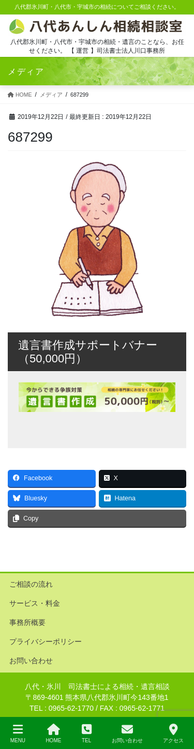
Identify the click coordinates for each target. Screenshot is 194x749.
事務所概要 (27, 622)
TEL (87, 733)
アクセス (173, 733)
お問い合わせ (31, 660)
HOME (53, 733)
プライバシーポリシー (45, 641)
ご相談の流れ (31, 584)
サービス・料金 (34, 603)
